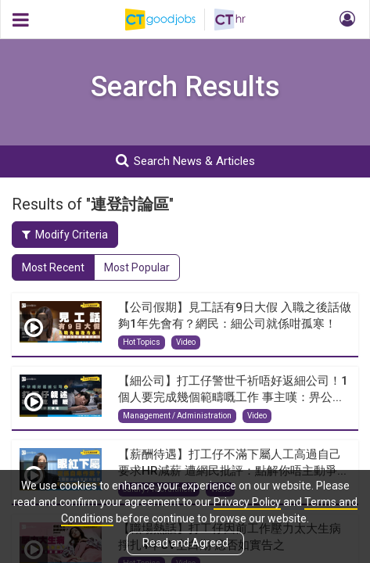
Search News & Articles (185, 160)
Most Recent (53, 267)
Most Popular (137, 267)
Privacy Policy (247, 502)
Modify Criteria (65, 234)
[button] (345, 19)
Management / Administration (177, 415)
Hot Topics (141, 342)
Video (186, 342)
